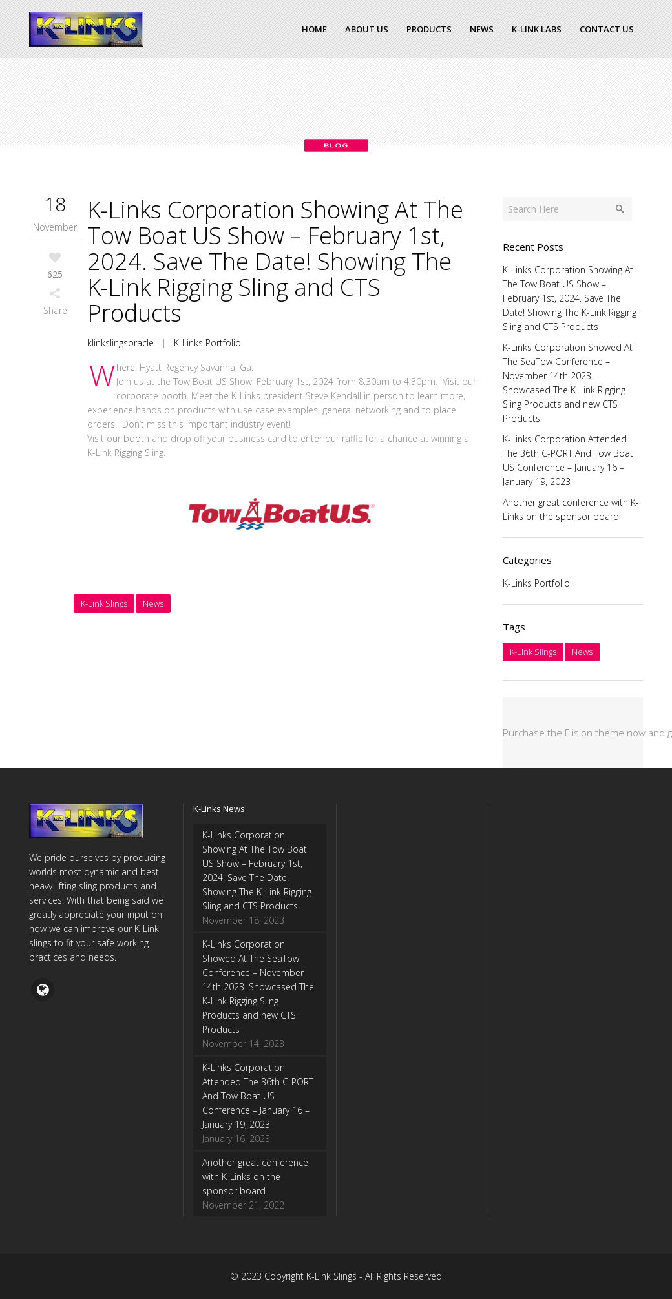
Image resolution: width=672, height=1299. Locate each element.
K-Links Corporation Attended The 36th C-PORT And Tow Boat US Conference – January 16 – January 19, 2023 (257, 1095)
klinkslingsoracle (120, 343)
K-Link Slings (104, 603)
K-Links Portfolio (207, 343)
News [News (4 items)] (582, 652)
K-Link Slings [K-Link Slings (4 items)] (533, 652)
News (153, 603)
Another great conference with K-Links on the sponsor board (255, 1176)
